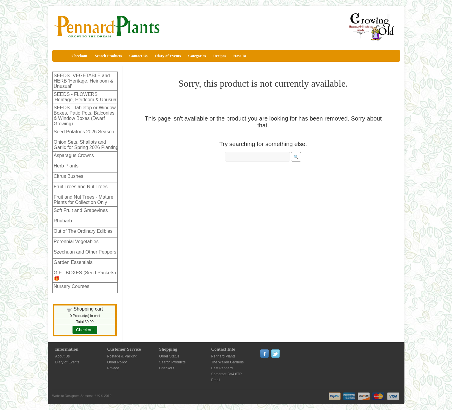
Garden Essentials (73, 262)
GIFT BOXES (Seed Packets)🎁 (85, 275)
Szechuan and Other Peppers (85, 251)
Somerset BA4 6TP (226, 374)
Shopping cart (88, 308)
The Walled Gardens (227, 362)
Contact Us (138, 55)
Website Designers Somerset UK (76, 396)
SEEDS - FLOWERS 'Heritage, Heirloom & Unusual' (86, 97)
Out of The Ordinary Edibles (83, 231)
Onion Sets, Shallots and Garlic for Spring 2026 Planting (86, 145)
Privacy (113, 368)
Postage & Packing (122, 356)
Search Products (108, 55)
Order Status (169, 356)
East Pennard (222, 368)
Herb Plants (66, 165)
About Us (62, 356)
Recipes (219, 55)
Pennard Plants (223, 356)
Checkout (79, 55)
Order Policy (117, 362)
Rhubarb (63, 220)
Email (215, 380)
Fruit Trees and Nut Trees (81, 186)
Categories (197, 55)
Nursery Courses (71, 286)
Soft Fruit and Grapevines (81, 210)
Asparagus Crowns (74, 155)
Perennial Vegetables (76, 241)
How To (239, 55)
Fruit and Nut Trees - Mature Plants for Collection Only (84, 199)
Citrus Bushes (69, 176)
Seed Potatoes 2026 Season (84, 131)
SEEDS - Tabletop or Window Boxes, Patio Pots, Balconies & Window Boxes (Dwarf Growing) (85, 115)
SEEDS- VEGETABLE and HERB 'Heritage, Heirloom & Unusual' (83, 81)
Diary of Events (168, 55)
